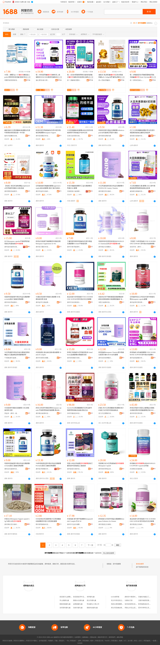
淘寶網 (50, 641)
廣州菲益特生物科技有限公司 (43, 191)
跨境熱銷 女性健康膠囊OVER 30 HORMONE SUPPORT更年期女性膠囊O (143, 353)
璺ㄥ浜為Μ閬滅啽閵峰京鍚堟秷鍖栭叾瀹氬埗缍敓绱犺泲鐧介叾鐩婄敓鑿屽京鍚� (80, 76)
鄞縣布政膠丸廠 (92, 608)
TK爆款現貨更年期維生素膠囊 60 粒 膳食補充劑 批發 (48, 298)
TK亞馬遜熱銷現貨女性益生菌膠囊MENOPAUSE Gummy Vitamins (111, 187)
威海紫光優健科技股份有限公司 (137, 136)
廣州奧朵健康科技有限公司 (43, 413)
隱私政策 (93, 637)
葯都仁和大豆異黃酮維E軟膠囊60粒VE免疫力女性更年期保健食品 (111, 409)
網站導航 (120, 637)
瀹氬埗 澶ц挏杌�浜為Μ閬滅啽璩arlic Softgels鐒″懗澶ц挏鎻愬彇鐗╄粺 (111, 76)
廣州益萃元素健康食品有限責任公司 (43, 302)
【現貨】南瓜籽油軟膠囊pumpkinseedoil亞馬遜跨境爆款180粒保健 (17, 187)
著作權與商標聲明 (66, 637)
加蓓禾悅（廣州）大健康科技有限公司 (137, 247)
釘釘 (140, 641)
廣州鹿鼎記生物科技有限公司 (137, 524)
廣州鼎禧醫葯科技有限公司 (43, 136)
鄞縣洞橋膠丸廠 (65, 604)
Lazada (79, 643)
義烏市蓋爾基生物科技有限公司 (11, 136)
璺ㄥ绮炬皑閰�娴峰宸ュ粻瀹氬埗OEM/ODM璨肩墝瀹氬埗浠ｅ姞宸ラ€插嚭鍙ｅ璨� (48, 76)
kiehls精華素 (115, 597)
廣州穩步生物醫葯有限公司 (105, 247)
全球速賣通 (43, 641)
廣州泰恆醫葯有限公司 (74, 358)
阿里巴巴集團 (7, 641)
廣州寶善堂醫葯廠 (104, 136)
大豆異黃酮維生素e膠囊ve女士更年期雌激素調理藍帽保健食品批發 (142, 187)
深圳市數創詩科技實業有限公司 (74, 413)
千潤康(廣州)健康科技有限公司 (11, 358)
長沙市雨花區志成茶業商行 (120, 600)
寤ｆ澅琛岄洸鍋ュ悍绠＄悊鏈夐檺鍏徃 (137, 80)
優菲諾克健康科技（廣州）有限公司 (11, 469)
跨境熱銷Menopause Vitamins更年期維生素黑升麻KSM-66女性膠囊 (111, 353)
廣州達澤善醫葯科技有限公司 (43, 469)
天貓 (56, 641)
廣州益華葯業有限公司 (137, 302)
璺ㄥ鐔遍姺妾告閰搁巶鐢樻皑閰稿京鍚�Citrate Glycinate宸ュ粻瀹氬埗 (142, 76)
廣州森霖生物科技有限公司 (74, 469)
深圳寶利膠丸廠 (65, 608)
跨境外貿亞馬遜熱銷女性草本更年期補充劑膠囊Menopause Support (48, 131)
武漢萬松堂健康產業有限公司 (137, 469)
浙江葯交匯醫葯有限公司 (105, 413)
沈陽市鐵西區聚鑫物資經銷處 (148, 600)
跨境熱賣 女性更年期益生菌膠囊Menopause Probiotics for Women (111, 520)
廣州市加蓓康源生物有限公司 (74, 302)
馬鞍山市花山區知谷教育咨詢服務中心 (138, 608)
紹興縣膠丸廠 (78, 604)
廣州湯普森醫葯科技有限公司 (137, 358)
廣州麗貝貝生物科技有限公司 (105, 191)
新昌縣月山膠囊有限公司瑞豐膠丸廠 (72, 597)
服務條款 (85, 637)
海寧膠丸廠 (91, 597)
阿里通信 (114, 641)
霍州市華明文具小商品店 (146, 608)
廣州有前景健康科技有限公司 (11, 302)
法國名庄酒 (128, 600)
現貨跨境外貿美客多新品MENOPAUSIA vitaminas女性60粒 (111, 242)
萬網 (120, 641)
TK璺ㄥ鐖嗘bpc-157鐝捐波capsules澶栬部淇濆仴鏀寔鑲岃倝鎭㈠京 (17, 76)
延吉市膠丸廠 (91, 600)
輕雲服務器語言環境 (145, 604)
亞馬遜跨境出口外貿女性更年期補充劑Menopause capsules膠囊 (142, 298)
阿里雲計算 (99, 641)
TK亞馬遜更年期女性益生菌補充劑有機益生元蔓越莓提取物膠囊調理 (17, 353)
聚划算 (61, 641)
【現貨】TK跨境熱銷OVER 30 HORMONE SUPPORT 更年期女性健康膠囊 (143, 242)
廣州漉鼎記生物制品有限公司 (105, 524)
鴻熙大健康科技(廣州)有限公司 (105, 302)
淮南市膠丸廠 (78, 608)
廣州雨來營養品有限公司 (105, 469)
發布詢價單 (140, 564)
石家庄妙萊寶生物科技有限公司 (74, 136)
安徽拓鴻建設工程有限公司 (147, 597)
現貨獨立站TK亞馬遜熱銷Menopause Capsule (111, 464)
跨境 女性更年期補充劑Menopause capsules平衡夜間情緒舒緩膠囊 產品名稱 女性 (48, 409)
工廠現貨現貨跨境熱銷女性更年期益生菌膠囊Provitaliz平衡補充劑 (79, 242)
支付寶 (130, 641)
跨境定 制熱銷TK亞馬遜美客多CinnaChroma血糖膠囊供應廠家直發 (80, 353)
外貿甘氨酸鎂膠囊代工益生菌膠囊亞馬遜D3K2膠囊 (79, 187)
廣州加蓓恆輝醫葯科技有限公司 (105, 358)
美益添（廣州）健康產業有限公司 (11, 413)
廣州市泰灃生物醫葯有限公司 (43, 358)
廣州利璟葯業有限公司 (137, 413)
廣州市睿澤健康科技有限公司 (74, 247)
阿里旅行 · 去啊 (75, 641)
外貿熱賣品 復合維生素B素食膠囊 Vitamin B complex (48, 353)
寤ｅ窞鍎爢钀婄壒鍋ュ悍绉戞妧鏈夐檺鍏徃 (105, 80)
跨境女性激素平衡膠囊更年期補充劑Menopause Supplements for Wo (48, 242)
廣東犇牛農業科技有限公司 (134, 597)
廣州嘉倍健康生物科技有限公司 (11, 247)
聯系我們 (112, 637)
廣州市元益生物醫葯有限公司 (74, 524)
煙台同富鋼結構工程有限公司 (121, 608)
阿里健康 (147, 641)
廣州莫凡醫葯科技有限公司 (43, 247)
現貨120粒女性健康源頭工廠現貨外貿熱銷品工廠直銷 (80, 464)
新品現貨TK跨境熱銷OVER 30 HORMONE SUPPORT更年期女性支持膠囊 (80, 298)
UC (125, 641)
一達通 (153, 641)
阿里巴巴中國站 (31, 641)
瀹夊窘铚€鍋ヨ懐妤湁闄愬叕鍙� (43, 80)
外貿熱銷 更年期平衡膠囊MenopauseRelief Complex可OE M (80, 520)
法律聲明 (77, 637)
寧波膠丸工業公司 (93, 604)
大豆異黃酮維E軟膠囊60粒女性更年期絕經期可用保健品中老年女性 (80, 131)
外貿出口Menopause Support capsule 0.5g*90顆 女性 (17, 520)
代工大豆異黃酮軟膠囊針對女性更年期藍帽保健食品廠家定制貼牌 (142, 131)
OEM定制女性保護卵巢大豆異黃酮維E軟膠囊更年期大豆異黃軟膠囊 (48, 520)
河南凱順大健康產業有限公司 (74, 191)
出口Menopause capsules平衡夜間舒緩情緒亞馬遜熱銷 (17, 242)
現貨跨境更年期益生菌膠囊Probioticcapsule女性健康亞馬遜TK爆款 (111, 131)
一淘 (67, 641)
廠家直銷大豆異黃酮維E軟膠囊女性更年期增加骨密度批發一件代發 (17, 131)
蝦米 (92, 641)
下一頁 (90, 545)
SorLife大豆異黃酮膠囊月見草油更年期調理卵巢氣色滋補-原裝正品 (79, 409)
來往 (135, 641)
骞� (28, 80)
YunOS (107, 641)
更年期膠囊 (117, 564)
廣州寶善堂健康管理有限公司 (11, 191)
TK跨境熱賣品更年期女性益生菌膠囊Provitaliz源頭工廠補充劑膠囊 (48, 464)
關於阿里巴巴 (102, 637)
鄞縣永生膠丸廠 (78, 600)
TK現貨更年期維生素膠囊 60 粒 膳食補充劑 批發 (16, 409)
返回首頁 (98, 553)
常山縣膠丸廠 (64, 600)
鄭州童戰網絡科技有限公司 (43, 524)
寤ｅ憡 (28, 77)
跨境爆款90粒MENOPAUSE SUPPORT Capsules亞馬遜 (142, 464)
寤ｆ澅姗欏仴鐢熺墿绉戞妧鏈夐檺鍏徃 (74, 80)
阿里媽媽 (86, 641)
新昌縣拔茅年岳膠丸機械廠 (82, 597)
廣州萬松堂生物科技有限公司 (11, 524)
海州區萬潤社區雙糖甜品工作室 (135, 604)
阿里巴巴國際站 (19, 641)
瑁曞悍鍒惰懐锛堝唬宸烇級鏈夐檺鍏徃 (11, 80)
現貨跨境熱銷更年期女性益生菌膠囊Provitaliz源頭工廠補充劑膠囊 (17, 298)
